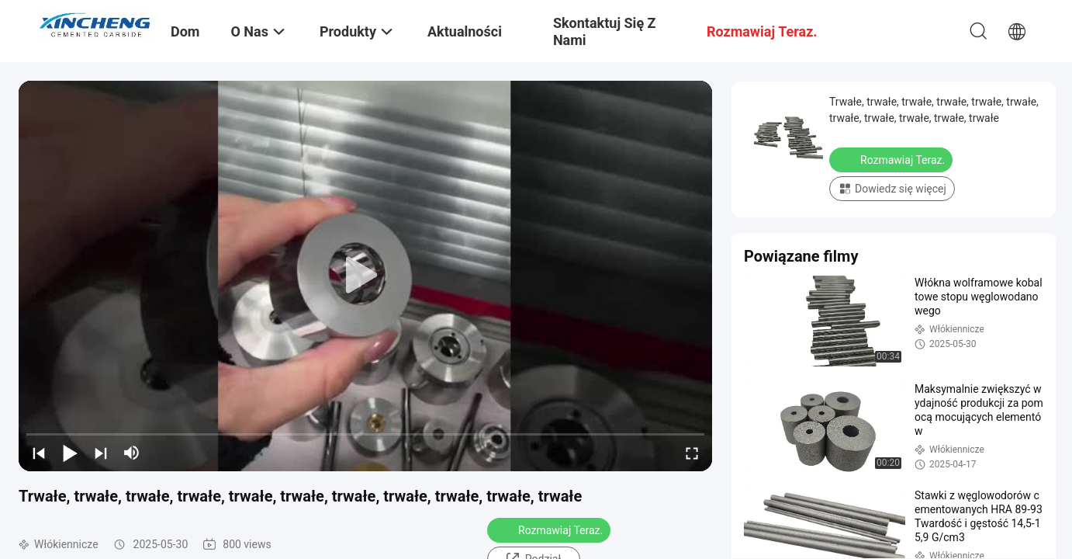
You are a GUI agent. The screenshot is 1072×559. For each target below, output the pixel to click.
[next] (100, 452)
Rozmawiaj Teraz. (550, 529)
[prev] (38, 452)
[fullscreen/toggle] (691, 452)
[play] (365, 275)
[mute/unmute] (131, 452)
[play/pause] (69, 452)
